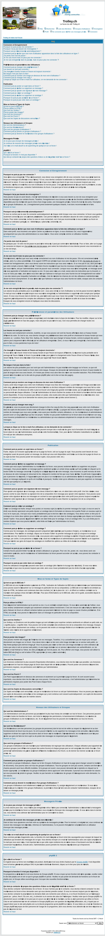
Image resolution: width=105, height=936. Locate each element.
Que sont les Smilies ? (12, 110)
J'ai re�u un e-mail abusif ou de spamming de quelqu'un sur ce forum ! (30, 146)
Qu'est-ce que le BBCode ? (14, 106)
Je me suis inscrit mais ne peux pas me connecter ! (23, 58)
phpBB (49, 931)
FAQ (40, 29)
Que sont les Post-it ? (12, 116)
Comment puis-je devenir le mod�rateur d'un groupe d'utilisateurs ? (29, 134)
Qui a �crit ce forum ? (12, 153)
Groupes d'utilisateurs (81, 29)
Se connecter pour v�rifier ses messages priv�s (68, 32)
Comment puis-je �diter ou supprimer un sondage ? (23, 95)
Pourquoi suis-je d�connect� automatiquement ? (22, 51)
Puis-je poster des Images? (14, 112)
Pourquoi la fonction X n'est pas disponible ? (20, 155)
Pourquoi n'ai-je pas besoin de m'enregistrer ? (21, 49)
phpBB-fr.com (56, 932)
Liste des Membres (63, 29)
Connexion (92, 32)
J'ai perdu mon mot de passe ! (15, 56)
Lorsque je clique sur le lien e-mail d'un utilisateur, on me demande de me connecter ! (35, 80)
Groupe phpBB (82, 862)
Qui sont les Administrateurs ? (15, 125)
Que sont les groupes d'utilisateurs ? (17, 129)
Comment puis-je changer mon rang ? (18, 78)
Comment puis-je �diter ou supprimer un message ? (23, 88)
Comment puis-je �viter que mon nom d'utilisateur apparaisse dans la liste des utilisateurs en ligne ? (41, 54)
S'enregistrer (97, 29)
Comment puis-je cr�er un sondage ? (18, 93)
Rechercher (49, 29)
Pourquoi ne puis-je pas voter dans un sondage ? (22, 100)
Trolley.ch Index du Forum (12, 38)
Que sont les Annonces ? (13, 114)
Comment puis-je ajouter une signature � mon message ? (25, 91)
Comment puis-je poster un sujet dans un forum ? (22, 86)
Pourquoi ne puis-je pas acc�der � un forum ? (21, 98)
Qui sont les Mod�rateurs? (14, 127)
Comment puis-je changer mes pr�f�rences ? (21, 67)
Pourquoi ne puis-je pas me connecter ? (18, 47)
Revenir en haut (9, 190)
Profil (45, 32)
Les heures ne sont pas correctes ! (16, 69)
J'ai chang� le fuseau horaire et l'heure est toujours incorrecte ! (27, 72)
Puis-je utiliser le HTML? (13, 108)
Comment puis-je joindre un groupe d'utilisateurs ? (22, 131)
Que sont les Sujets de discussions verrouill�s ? (22, 118)
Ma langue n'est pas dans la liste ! (16, 74)
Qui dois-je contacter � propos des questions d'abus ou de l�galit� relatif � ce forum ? (37, 157)
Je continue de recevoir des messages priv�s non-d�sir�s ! (27, 143)
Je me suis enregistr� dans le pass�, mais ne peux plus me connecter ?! (31, 60)
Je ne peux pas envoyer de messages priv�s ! (21, 141)
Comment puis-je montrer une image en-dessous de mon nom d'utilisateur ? (32, 76)
